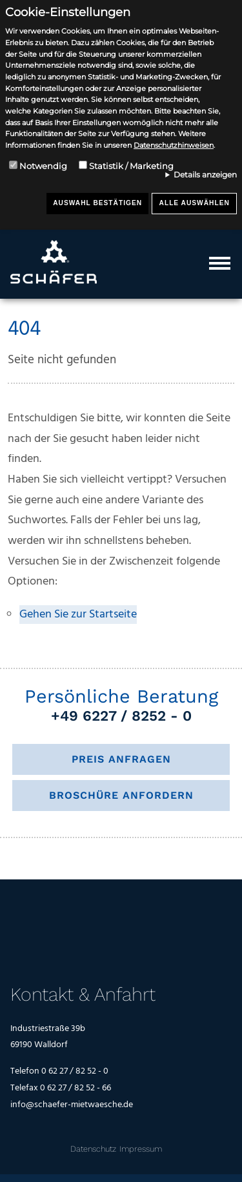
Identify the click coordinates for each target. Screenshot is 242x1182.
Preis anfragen (121, 759)
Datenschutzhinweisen (174, 145)
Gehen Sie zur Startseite (78, 614)
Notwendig (43, 166)
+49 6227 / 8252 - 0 (121, 715)
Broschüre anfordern (121, 795)
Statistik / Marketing (131, 166)
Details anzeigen (205, 175)
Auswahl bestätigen (97, 202)
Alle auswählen (194, 202)
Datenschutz (93, 1149)
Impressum (140, 1149)
